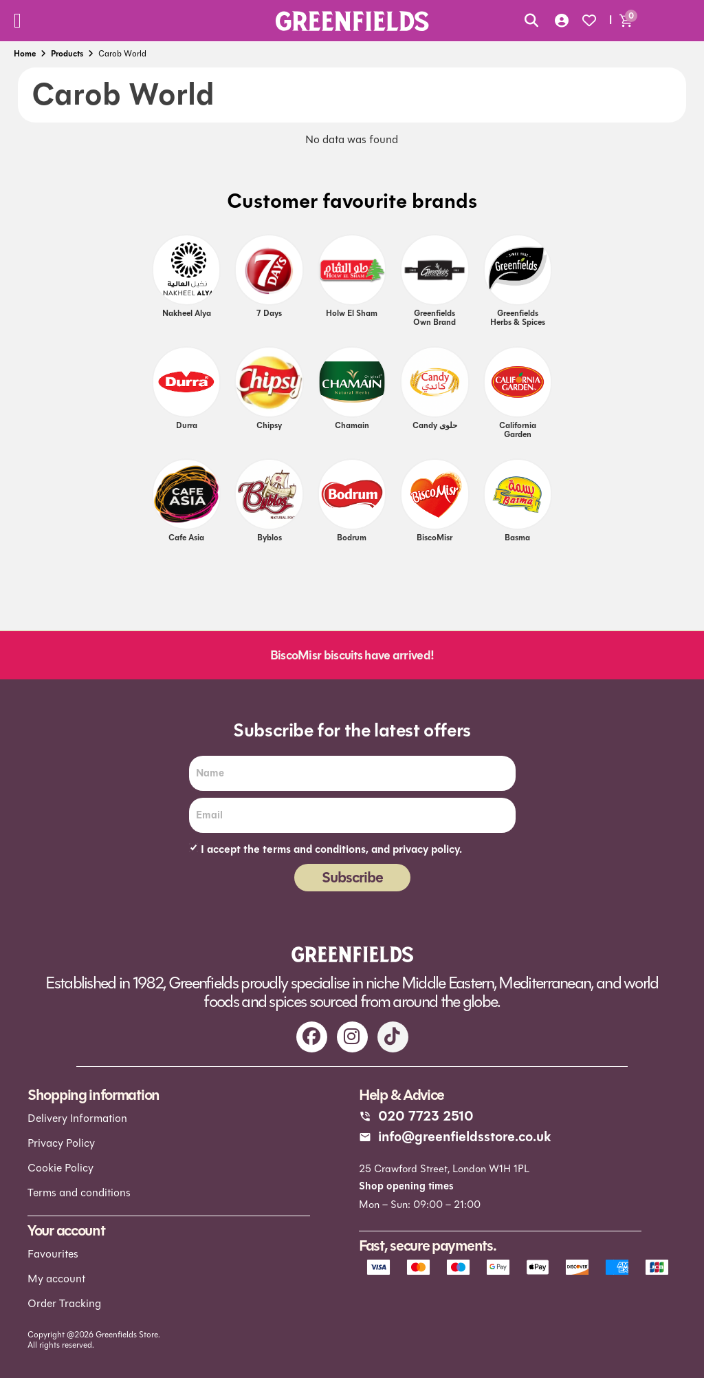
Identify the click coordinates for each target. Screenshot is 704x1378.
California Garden (517, 430)
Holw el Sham (351, 313)
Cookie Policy (61, 1168)
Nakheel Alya (186, 313)
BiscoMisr (434, 537)
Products (67, 53)
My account (56, 1278)
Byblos (269, 537)
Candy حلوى (434, 425)
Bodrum (351, 537)
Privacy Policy (61, 1143)
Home (25, 53)
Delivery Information (77, 1118)
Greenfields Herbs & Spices (517, 317)
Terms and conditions (79, 1192)
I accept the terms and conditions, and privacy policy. (331, 849)
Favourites (53, 1254)
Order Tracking (64, 1303)
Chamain (352, 425)
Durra (186, 425)
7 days (269, 313)
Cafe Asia (186, 537)
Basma (517, 537)
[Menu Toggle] (17, 20)
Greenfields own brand (434, 317)
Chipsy (269, 425)
